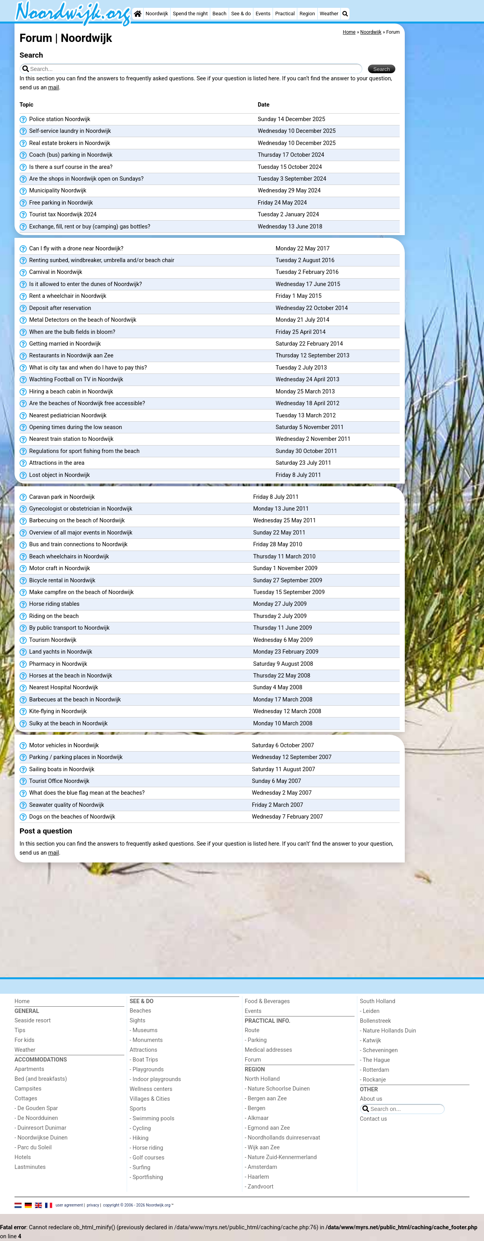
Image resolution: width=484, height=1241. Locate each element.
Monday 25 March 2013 (305, 391)
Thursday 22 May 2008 (281, 675)
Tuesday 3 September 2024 (292, 179)
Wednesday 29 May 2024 (289, 190)
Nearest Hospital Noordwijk (59, 687)
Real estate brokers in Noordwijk (65, 143)
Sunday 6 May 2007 (276, 781)
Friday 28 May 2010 (277, 544)
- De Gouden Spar (36, 1108)
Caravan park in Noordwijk (57, 497)
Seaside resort (33, 1020)
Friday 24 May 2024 (282, 202)
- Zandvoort (259, 1186)
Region (307, 13)
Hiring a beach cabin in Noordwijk (66, 391)
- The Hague (375, 1060)
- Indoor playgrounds (155, 1079)
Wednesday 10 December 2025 (297, 131)
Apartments (29, 1069)
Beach (219, 13)
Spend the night (190, 13)
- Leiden (370, 1011)
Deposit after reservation (55, 308)
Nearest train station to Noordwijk (67, 439)
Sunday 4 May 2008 (277, 687)
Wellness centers (151, 1089)
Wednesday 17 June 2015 (308, 284)
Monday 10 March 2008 (282, 723)
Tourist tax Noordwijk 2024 (58, 214)
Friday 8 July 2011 (298, 475)
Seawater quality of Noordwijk (62, 805)
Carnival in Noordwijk (51, 272)
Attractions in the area (52, 463)
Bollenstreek (375, 1021)
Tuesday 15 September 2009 (289, 592)
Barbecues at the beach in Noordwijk (70, 699)
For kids (25, 1040)
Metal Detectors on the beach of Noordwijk (78, 320)
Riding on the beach (49, 616)
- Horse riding (147, 1148)
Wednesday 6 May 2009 (283, 640)
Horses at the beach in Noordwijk (66, 675)
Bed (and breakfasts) (41, 1079)
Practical (285, 13)
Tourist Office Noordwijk (54, 781)
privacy (93, 1205)
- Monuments (146, 1040)
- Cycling (140, 1128)
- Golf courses (147, 1157)
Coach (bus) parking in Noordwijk (66, 155)
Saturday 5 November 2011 (310, 427)
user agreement (69, 1205)
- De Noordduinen (36, 1118)
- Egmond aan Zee (267, 1128)
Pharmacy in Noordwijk (53, 664)
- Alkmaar (257, 1118)
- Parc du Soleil (33, 1147)
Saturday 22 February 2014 (309, 344)
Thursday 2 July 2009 (280, 616)
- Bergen (255, 1108)
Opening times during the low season (71, 427)
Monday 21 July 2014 (302, 320)
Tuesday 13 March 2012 (306, 415)
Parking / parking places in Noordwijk (71, 757)
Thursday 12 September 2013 (312, 355)
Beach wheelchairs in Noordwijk (64, 556)
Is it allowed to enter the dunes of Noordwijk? (81, 284)
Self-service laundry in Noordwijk (65, 131)
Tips (20, 1030)
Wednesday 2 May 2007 (281, 793)
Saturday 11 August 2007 (283, 769)
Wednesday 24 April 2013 (308, 379)
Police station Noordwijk (55, 119)
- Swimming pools (152, 1118)
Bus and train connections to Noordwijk (73, 544)
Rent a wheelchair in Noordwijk (63, 296)
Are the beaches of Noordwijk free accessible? (82, 403)
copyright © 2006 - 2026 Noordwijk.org (137, 1205)
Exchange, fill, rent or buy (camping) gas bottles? (85, 226)
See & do (241, 13)
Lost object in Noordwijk (55, 475)
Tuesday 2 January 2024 (288, 214)
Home (22, 1001)
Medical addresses (268, 1050)
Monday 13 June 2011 (281, 508)
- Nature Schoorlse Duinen (277, 1088)
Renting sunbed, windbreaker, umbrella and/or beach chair (97, 260)
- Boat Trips (144, 1059)
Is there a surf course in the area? (66, 167)
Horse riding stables (50, 604)
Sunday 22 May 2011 (279, 532)
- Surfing (140, 1167)
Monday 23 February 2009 (285, 652)
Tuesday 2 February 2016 (307, 272)
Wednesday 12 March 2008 (287, 711)
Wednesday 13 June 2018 (290, 226)
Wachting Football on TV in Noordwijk (71, 379)
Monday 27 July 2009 (280, 604)
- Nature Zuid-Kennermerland (281, 1157)
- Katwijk (370, 1040)
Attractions (143, 1050)
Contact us (373, 1119)
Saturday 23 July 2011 (303, 463)
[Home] (137, 14)
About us (371, 1099)
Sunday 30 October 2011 (306, 451)
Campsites (28, 1088)
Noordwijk (157, 13)
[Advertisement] (438, 141)
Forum (253, 1059)
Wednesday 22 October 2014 (312, 308)
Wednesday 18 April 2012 (308, 403)
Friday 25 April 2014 (301, 332)
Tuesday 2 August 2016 (305, 260)
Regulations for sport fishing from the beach (80, 451)
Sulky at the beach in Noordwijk (64, 723)
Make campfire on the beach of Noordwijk (77, 592)
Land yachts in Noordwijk (56, 652)
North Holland (262, 1079)
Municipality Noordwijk (53, 190)
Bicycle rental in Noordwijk (57, 580)
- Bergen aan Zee (266, 1098)
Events (263, 13)
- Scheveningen (379, 1050)
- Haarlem (257, 1177)
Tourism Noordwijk (48, 640)
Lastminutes (30, 1167)
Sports (138, 1108)
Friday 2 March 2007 (277, 805)
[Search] (345, 14)
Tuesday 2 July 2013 (301, 367)
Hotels (23, 1157)
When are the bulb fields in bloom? (67, 332)
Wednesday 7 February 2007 (287, 816)
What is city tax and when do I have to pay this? (83, 367)
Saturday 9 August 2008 (283, 664)
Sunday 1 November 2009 (285, 568)
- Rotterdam (374, 1070)
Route (252, 1030)
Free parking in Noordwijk (56, 203)
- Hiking (139, 1138)
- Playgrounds (147, 1069)
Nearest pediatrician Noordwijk (63, 415)
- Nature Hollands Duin (388, 1030)
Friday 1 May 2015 (299, 296)
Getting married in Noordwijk (60, 344)
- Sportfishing (146, 1177)
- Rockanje (373, 1079)
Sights (138, 1020)
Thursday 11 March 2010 (284, 556)
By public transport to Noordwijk (65, 628)
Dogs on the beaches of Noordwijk (67, 817)
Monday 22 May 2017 (303, 248)
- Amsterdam (261, 1167)
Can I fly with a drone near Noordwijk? (72, 248)
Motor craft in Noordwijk (55, 568)
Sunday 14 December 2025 (291, 119)
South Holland (377, 1001)
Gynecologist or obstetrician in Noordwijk (76, 509)
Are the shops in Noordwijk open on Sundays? (82, 179)
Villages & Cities (150, 1099)
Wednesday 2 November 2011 (313, 439)
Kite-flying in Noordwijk (53, 711)
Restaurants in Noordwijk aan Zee (66, 355)
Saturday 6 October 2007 (283, 745)
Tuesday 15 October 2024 (290, 167)
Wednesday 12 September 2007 (291, 757)
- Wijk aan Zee (262, 1147)
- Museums (144, 1030)
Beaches (140, 1010)
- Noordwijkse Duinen (41, 1137)
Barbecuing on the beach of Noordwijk (72, 520)
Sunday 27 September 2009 (287, 580)
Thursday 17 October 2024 (291, 155)
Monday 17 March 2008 (282, 699)
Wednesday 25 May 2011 (284, 520)
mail (53, 87)
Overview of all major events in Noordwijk (76, 532)
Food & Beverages (267, 1001)
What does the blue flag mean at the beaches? (82, 793)
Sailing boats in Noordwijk (57, 769)
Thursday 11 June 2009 (282, 628)
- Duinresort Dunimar (40, 1128)
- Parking (256, 1040)
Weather (329, 13)
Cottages (26, 1098)
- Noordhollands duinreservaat (282, 1137)
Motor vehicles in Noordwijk (59, 745)
